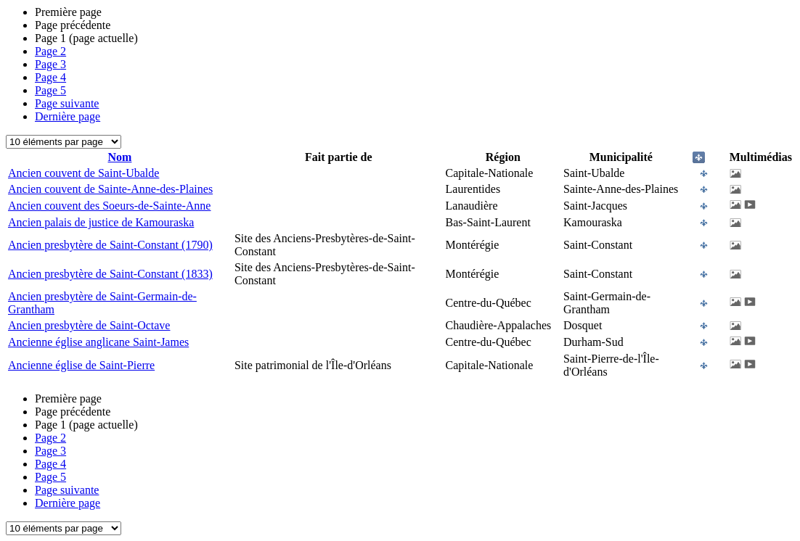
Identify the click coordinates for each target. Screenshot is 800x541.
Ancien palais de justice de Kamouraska (101, 222)
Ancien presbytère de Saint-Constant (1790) (110, 245)
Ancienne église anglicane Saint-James (98, 342)
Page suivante (67, 103)
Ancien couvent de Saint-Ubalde (83, 173)
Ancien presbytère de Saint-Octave (89, 325)
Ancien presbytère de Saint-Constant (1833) (110, 274)
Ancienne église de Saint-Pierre (81, 365)
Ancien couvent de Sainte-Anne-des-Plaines (110, 189)
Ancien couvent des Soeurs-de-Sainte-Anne (109, 205)
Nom (120, 157)
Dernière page (67, 116)
